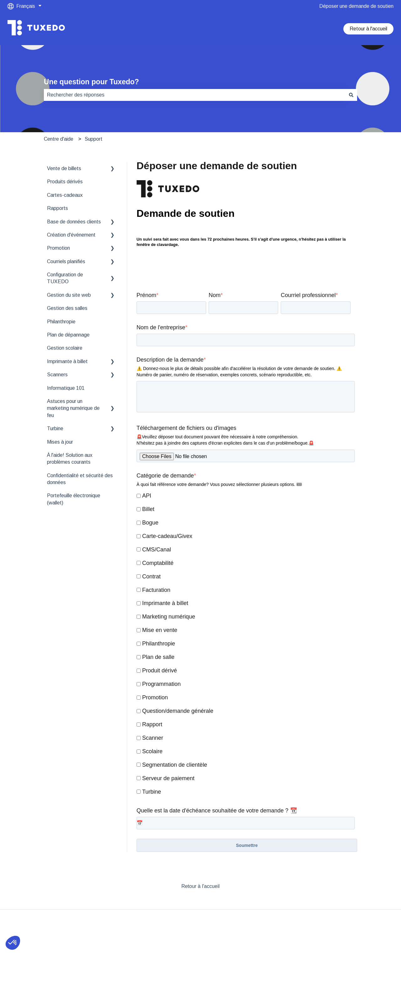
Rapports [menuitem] (57, 208)
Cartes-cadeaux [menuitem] (65, 195)
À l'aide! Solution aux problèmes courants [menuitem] (69, 458)
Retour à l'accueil (368, 28)
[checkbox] (246, 644)
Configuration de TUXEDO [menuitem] (65, 278)
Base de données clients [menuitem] (74, 221)
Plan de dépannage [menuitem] (68, 334)
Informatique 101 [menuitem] (66, 388)
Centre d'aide (58, 139)
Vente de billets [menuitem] (64, 168)
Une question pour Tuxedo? (91, 82)
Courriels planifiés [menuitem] (66, 261)
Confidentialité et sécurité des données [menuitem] (80, 479)
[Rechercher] (351, 95)
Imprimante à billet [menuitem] (67, 361)
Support (93, 139)
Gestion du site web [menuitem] (69, 295)
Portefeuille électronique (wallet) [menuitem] (73, 499)
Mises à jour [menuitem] (60, 442)
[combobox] (194, 95)
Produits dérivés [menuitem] (65, 181)
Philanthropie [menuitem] (61, 321)
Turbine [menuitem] (55, 428)
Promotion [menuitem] (58, 248)
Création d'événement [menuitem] (71, 234)
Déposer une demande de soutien (356, 6)
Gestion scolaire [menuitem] (64, 348)
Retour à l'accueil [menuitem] (200, 886)
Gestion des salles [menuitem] (67, 308)
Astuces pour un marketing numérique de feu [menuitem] (73, 408)
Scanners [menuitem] (57, 374)
